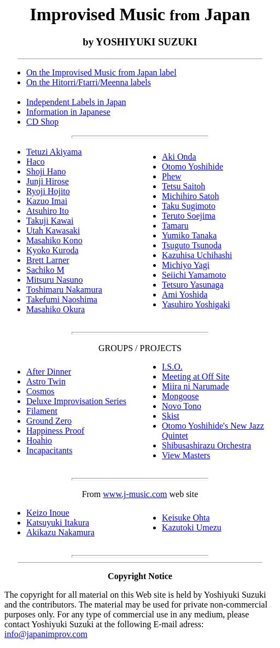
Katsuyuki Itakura (57, 522)
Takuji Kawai (49, 220)
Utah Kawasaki (53, 230)
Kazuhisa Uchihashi (197, 255)
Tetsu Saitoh (183, 186)
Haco (35, 161)
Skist (170, 416)
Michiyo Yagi (185, 265)
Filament (41, 411)
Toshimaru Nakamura (64, 289)
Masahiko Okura (55, 309)
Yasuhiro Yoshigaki (196, 304)
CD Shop (42, 121)
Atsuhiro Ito (47, 210)
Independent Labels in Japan (76, 102)
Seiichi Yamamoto (194, 274)
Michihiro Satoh (190, 196)
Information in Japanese (68, 111)
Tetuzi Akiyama (54, 151)
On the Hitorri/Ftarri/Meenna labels (88, 82)
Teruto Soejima (188, 215)
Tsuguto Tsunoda (191, 245)
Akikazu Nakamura (60, 532)
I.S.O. (172, 366)
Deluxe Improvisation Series (76, 401)
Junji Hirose (47, 181)
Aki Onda (179, 156)
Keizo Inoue (47, 512)
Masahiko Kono (54, 240)
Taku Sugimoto (188, 206)
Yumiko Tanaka (189, 235)
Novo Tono (181, 406)
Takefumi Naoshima (61, 299)
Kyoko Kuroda (52, 250)
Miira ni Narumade (195, 386)
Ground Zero (49, 420)
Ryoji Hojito (48, 191)
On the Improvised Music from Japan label (101, 72)
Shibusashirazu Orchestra (206, 445)
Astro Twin (46, 381)
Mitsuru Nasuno (54, 279)
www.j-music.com (135, 494)
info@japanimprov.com (46, 634)
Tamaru (175, 225)
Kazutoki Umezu (191, 527)
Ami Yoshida (185, 294)
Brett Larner (47, 260)
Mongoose (180, 396)
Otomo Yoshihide (192, 166)
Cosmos (40, 391)
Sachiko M (45, 270)
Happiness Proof (55, 430)
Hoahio (39, 440)
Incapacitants (49, 450)
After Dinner (48, 371)
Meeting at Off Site (196, 376)
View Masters (186, 455)
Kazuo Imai (46, 201)
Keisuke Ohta (186, 517)
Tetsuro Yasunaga (193, 284)
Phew (172, 176)
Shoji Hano (46, 171)
